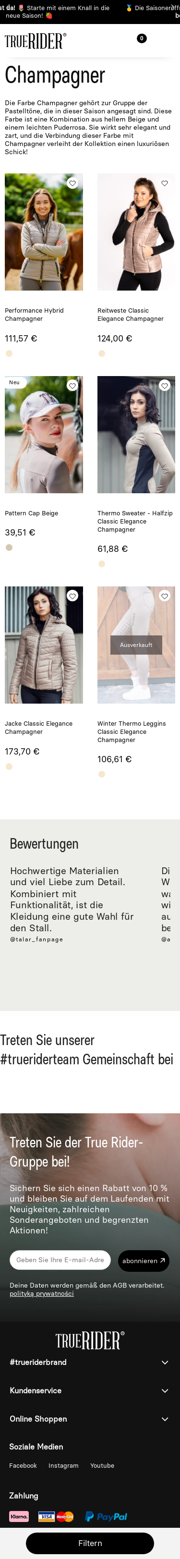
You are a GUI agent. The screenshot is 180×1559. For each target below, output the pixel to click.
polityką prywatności (42, 1294)
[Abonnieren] (143, 1261)
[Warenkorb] (139, 40)
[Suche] (110, 39)
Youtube (102, 1465)
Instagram (64, 1465)
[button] (168, 40)
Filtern (90, 1543)
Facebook (24, 1465)
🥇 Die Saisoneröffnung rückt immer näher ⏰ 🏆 (90, 11)
